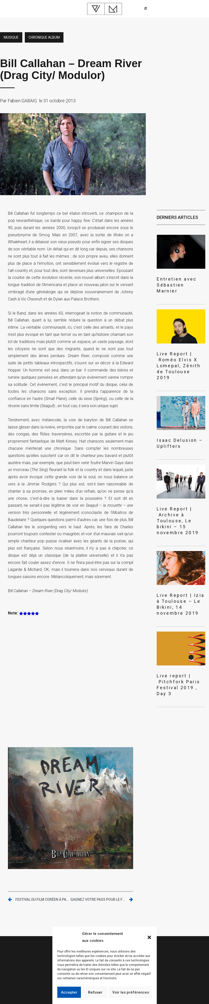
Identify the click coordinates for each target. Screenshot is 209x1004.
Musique (11, 37)
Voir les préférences (130, 992)
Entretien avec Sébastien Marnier (177, 284)
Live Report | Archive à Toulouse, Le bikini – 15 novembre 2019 (178, 520)
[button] (149, 937)
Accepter (69, 992)
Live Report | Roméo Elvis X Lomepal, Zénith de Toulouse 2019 (179, 365)
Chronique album (44, 37)
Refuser (95, 992)
